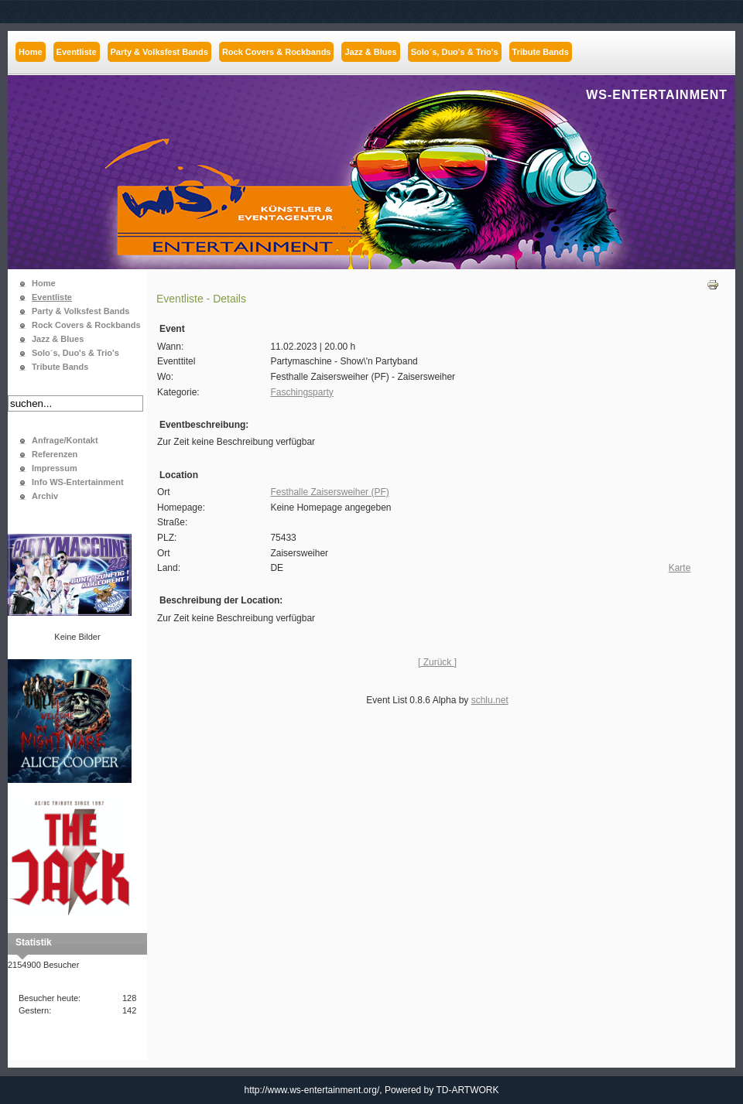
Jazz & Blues (58, 339)
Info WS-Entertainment (78, 482)
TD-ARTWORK (467, 1090)
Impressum (54, 468)
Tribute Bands (60, 366)
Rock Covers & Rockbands (86, 325)
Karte (680, 567)
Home (44, 283)
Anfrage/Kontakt (65, 440)
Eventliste (52, 297)
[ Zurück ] (437, 662)
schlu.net (489, 700)
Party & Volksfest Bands (80, 311)
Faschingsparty (301, 392)
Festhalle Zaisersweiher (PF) (329, 492)
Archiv (45, 496)
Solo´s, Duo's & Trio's (75, 352)
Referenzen (54, 454)
